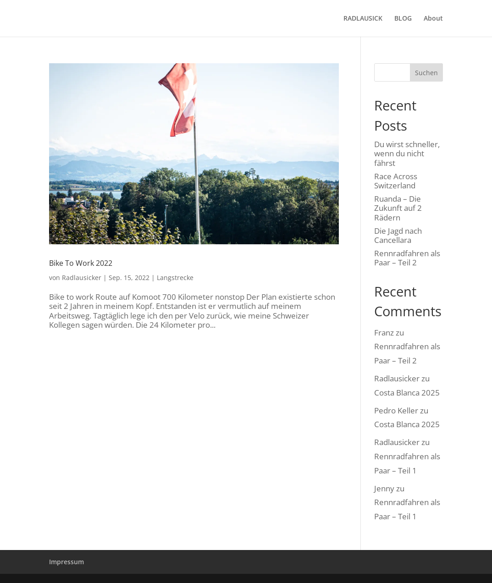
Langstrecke (175, 277)
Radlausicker (81, 277)
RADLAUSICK (362, 18)
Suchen (426, 72)
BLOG (403, 18)
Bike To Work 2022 (80, 263)
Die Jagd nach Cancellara (398, 235)
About (433, 18)
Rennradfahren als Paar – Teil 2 (407, 258)
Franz (384, 332)
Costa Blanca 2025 (407, 392)
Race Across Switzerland (395, 181)
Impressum (66, 561)
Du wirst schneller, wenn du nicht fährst (407, 153)
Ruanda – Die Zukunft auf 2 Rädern (398, 208)
